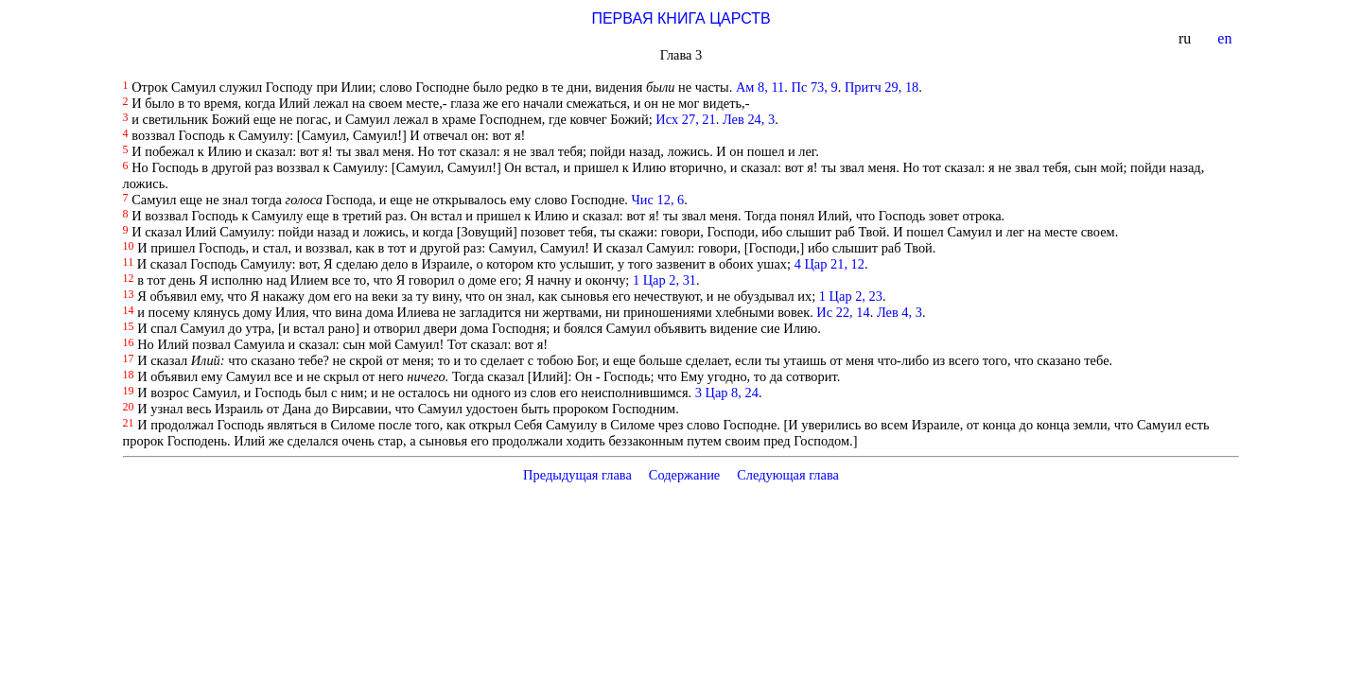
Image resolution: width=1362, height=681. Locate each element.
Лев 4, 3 (899, 312)
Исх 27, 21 (685, 119)
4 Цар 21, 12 (829, 263)
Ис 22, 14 (842, 312)
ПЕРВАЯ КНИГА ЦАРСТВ (680, 18)
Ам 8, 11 (760, 87)
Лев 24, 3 (749, 119)
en (1226, 38)
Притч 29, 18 (881, 87)
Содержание (684, 474)
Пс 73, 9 (815, 87)
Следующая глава (788, 474)
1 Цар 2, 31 (664, 280)
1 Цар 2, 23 (850, 296)
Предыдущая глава (577, 474)
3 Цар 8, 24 (727, 392)
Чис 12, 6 (657, 199)
